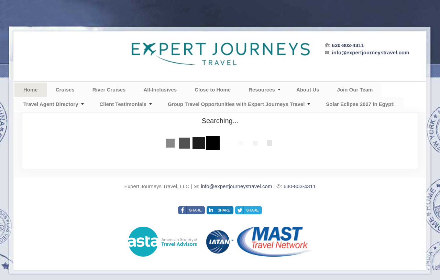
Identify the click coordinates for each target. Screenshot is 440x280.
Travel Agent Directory (50, 104)
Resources (262, 90)
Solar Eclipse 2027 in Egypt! (360, 104)
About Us (307, 90)
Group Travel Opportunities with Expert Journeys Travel (236, 104)
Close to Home (213, 90)
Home (30, 90)
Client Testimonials (123, 104)
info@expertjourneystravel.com (370, 52)
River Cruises (109, 90)
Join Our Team (355, 90)
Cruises (65, 90)
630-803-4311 (348, 45)
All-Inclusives (160, 90)
